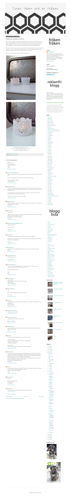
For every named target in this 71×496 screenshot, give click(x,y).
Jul (48, 145)
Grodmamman (10, 326)
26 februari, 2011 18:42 (12, 296)
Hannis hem (50, 240)
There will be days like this (51, 400)
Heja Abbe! (50, 241)
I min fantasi (51, 430)
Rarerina (49, 271)
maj (49, 368)
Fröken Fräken (51, 52)
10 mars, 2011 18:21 (11, 384)
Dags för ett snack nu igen (51, 403)
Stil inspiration (50, 272)
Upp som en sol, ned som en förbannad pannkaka (51, 424)
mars (50, 371)
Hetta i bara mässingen (57, 329)
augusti (50, 363)
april (50, 369)
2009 (49, 435)
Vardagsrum (50, 194)
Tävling (49, 191)
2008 (49, 437)
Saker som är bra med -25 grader (51, 394)
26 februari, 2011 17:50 (12, 260)
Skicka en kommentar (12, 394)
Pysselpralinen (50, 265)
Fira (48, 126)
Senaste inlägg (9, 396)
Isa (48, 242)
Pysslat (16, 155)
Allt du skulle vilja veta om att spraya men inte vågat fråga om (58, 283)
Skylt (48, 177)
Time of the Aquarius (51, 275)
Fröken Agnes (10, 288)
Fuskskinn (49, 132)
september (51, 360)
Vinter (49, 198)
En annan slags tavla (57, 309)
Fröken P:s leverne (51, 235)
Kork (48, 149)
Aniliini (49, 221)
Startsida (25, 396)
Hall (48, 139)
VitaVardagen (9, 247)
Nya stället (50, 162)
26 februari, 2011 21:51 (12, 322)
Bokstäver (49, 122)
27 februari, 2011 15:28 (12, 363)
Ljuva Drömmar (10, 186)
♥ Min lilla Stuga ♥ (10, 255)
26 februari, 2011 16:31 (12, 169)
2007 (49, 439)
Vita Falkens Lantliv (11, 317)
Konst (49, 148)
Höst (48, 140)
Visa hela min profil (50, 61)
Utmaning (49, 193)
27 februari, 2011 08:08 (12, 348)
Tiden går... (51, 385)
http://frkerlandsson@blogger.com (14, 223)
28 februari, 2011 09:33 (12, 373)
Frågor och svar (50, 128)
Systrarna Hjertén (10, 264)
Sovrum (49, 183)
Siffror (49, 174)
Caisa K (49, 227)
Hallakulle (49, 237)
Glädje (49, 138)
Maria (49, 252)
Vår (48, 201)
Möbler (49, 160)
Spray (49, 184)
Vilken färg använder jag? (52, 196)
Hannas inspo (50, 238)
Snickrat (49, 179)
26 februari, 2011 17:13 (12, 243)
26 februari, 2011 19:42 (12, 306)
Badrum (49, 118)
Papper (49, 163)
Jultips (49, 146)
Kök (48, 152)
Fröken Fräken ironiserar (52, 129)
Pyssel (49, 166)
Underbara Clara (51, 276)
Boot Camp (51, 406)
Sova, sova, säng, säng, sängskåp (51, 391)
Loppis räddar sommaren (58, 322)
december (51, 353)
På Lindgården (50, 269)
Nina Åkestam (50, 261)
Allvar (49, 116)
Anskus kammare (51, 224)
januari (50, 432)
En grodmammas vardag (52, 234)
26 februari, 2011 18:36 (12, 274)
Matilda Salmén (50, 254)
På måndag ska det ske (57, 302)
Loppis (49, 156)
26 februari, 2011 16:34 (12, 182)
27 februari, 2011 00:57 (12, 331)
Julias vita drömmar (51, 245)
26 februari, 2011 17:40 (12, 251)
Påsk (49, 170)
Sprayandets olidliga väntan (58, 295)
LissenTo (9, 234)
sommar (49, 180)
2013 (49, 349)
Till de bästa (51, 420)
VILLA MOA (9, 377)
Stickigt (54, 336)
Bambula (49, 225)
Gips (48, 136)
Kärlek (49, 150)
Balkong (49, 119)
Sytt (48, 186)
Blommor (49, 121)
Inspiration (49, 142)
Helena (8, 300)
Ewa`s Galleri (9, 278)
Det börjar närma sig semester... (57, 316)
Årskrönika (50, 203)
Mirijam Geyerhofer (51, 255)
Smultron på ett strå (11, 310)
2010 (49, 434)
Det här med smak (51, 380)
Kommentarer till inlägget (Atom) (18, 398)
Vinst (48, 197)
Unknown (9, 210)
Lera (48, 155)
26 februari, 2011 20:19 (12, 313)
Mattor (49, 157)
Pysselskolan (50, 167)
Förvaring (49, 135)
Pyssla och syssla (51, 268)
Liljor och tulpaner (51, 251)
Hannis (8, 335)
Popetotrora (50, 264)
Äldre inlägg (41, 396)
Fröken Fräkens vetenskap (52, 131)
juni (49, 366)
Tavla (49, 188)
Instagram (49, 143)
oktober (50, 359)
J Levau (49, 244)
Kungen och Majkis (51, 248)
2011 (49, 352)
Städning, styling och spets (51, 377)
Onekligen (49, 262)
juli (49, 365)
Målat (49, 159)
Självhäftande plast (51, 176)
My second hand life (51, 259)
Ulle (8, 366)
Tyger (49, 190)
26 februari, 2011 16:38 (12, 219)
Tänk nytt (50, 397)
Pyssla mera (50, 266)
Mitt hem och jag (51, 257)
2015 (49, 346)
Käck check (51, 413)
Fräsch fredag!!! (51, 408)
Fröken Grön (9, 351)
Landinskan (50, 249)
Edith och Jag (10, 201)
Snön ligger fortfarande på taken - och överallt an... (51, 416)
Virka (49, 200)
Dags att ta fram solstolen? (51, 387)
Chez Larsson (50, 228)
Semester (49, 173)
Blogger (39, 492)
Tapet (49, 187)
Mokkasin (49, 258)
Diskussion (50, 124)
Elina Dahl (49, 231)
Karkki (49, 247)
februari (50, 373)
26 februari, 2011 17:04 (12, 231)
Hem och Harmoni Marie (12, 172)
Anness (49, 223)
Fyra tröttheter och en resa (51, 428)
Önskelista (50, 204)
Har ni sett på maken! (51, 411)
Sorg (48, 181)
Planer (49, 164)
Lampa (49, 153)
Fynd (49, 133)
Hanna (8, 162)
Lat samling (51, 374)
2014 (49, 347)
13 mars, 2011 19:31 (11, 391)
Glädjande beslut (50, 383)
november (51, 356)
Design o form (50, 230)
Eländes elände (12, 155)
